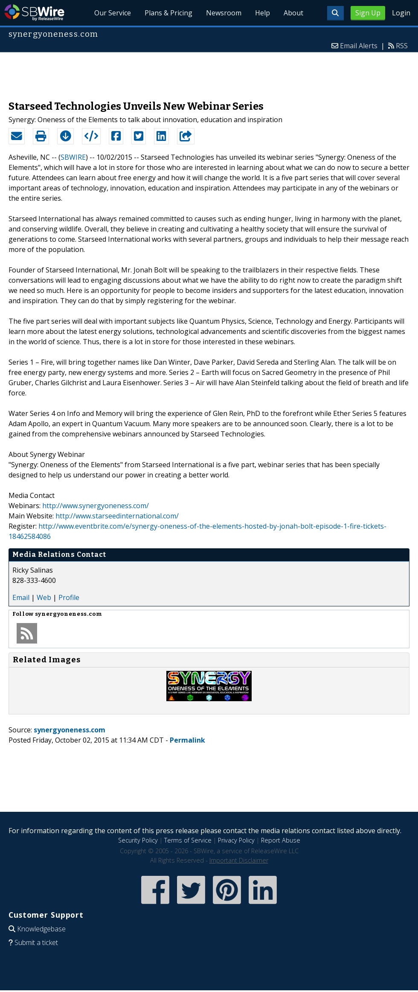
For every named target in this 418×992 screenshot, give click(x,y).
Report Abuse (280, 840)
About (293, 13)
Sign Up (367, 13)
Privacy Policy (236, 840)
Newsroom (223, 13)
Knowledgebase (41, 928)
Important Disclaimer (238, 860)
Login (401, 13)
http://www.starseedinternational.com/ (117, 516)
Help (262, 13)
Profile (68, 597)
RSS (402, 45)
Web (44, 597)
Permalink (187, 740)
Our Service (112, 13)
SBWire (34, 12)
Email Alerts (358, 45)
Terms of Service (188, 840)
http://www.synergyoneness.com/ (95, 505)
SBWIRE (73, 157)
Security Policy (138, 840)
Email (20, 597)
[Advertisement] (209, 72)
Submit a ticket (36, 942)
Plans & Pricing (168, 13)
